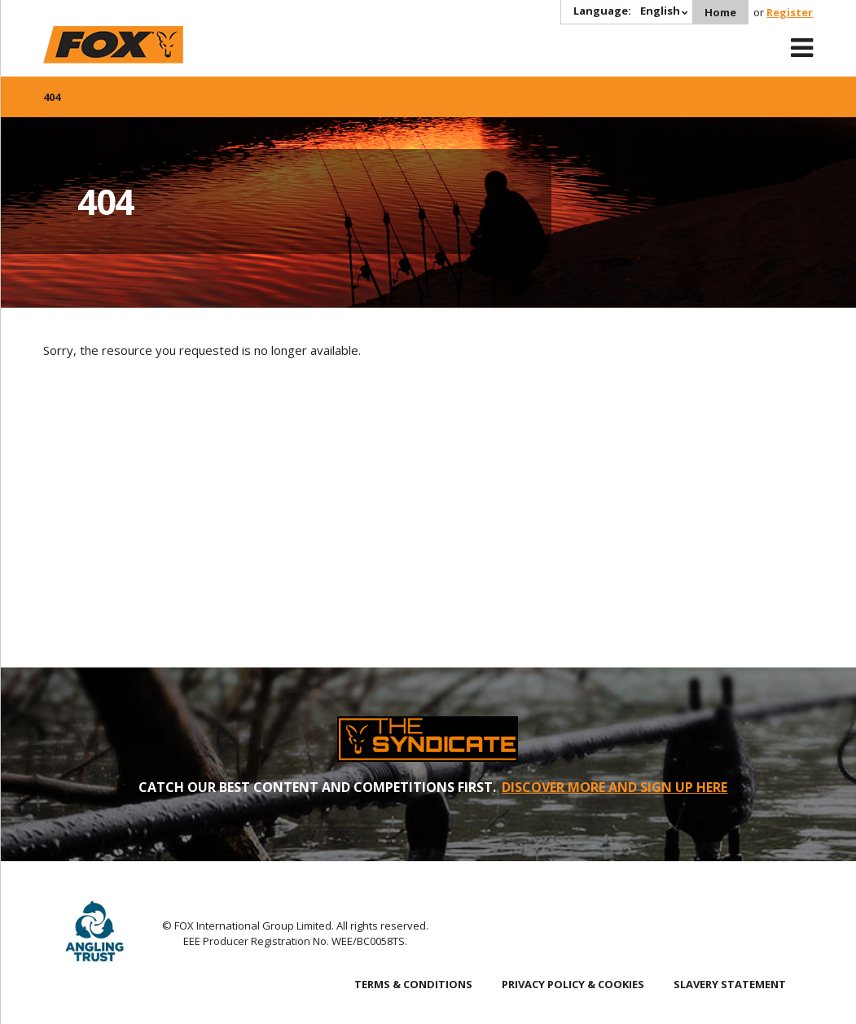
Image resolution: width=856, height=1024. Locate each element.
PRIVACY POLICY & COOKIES (573, 984)
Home (720, 12)
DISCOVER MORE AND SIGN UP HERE (614, 787)
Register (789, 12)
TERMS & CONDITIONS (413, 984)
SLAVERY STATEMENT (730, 984)
